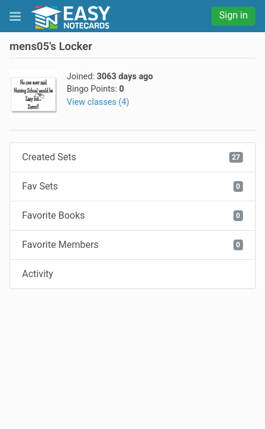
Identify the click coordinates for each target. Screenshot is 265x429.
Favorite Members (132, 244)
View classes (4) (98, 102)
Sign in (233, 15)
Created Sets (132, 157)
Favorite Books (132, 215)
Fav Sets (132, 186)
